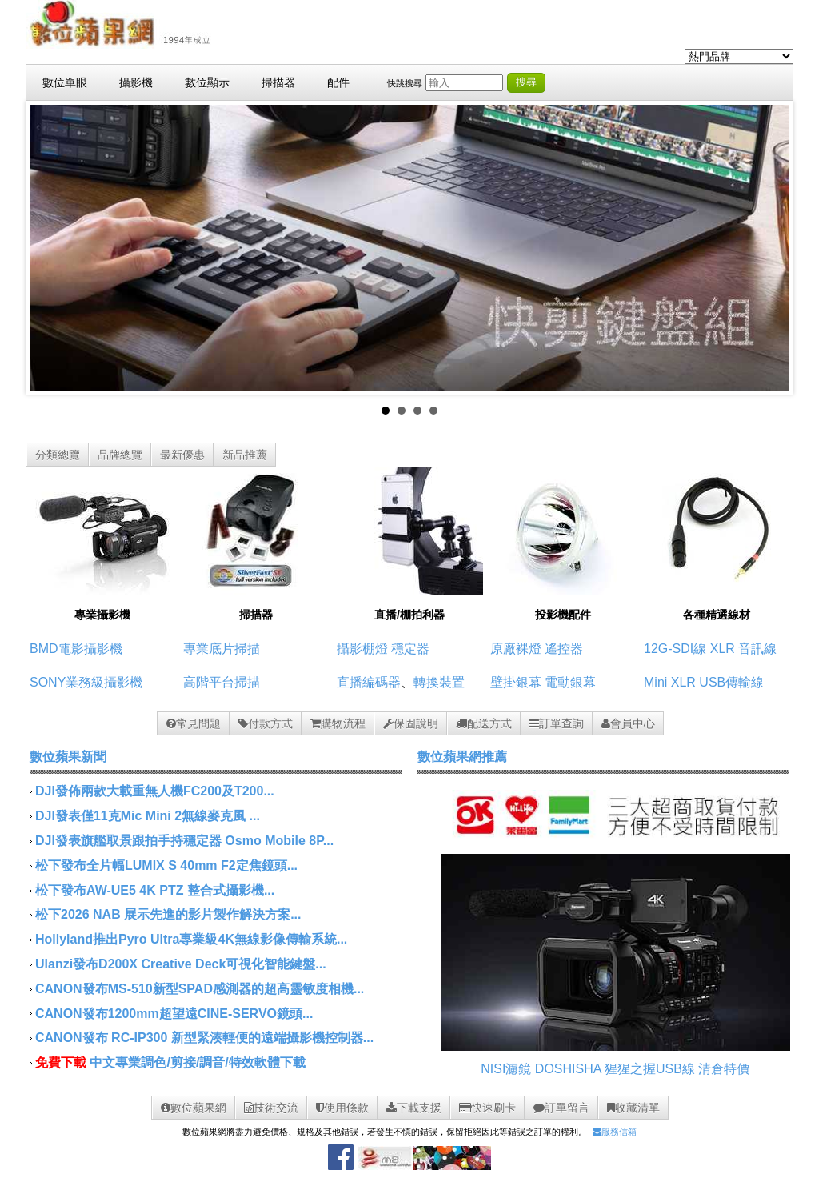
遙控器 (564, 648)
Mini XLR (670, 682)
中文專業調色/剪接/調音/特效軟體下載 (197, 1062)
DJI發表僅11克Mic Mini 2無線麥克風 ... (147, 816)
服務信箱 (615, 1131)
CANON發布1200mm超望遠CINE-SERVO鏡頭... (174, 1013)
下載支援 (413, 1107)
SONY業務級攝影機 (86, 682)
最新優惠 (182, 454)
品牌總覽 (120, 454)
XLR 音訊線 (743, 648)
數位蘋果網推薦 (462, 756)
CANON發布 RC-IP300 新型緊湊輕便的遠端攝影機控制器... (204, 1037)
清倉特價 (723, 1069)
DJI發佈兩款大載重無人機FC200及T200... (154, 791)
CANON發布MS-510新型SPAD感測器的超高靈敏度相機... (199, 989)
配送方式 (484, 723)
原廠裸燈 (515, 648)
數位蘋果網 (193, 1107)
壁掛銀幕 (515, 682)
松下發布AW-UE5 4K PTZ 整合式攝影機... (154, 890)
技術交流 (271, 1107)
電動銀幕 (570, 682)
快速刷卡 (487, 1107)
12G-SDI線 (675, 648)
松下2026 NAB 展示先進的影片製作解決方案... (168, 914)
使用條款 (342, 1107)
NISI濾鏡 (506, 1069)
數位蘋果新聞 (68, 756)
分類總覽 (57, 454)
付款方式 (265, 723)
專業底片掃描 (221, 648)
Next (768, 248)
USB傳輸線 (731, 682)
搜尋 (526, 82)
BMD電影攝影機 (76, 648)
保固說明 (410, 723)
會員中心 (628, 723)
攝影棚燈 (362, 648)
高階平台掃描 (221, 682)
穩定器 (410, 648)
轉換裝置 (439, 682)
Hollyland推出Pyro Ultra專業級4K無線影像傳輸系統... (191, 939)
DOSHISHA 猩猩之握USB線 (615, 1069)
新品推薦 (244, 454)
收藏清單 (633, 1107)
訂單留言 (561, 1107)
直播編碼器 (369, 682)
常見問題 (193, 723)
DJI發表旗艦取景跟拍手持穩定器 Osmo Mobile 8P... (184, 840)
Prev (50, 248)
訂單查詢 (556, 723)
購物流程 (338, 723)
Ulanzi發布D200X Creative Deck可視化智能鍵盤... (180, 964)
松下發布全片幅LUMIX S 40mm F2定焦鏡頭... (166, 865)
